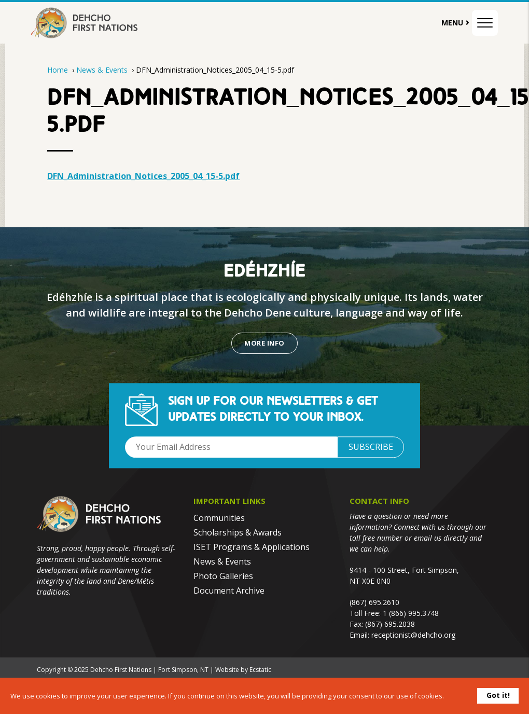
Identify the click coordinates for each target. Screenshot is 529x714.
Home (57, 70)
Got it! (498, 695)
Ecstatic (260, 669)
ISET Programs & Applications (251, 547)
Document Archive (228, 590)
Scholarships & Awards (237, 532)
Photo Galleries (223, 576)
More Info (264, 343)
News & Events (103, 70)
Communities (219, 518)
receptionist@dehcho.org (413, 635)
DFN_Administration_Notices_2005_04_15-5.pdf (143, 176)
